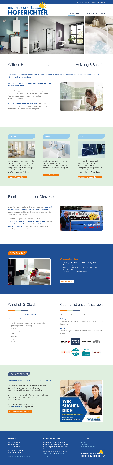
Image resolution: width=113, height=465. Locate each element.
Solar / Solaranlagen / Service (88, 177)
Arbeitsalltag (92, 13)
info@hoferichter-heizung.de (97, 2)
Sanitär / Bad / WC (50, 175)
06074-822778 (47, 453)
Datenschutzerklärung (88, 447)
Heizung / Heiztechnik (16, 177)
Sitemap (71, 2)
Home (72, 13)
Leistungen (80, 13)
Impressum (84, 444)
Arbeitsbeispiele (66, 281)
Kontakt (102, 13)
